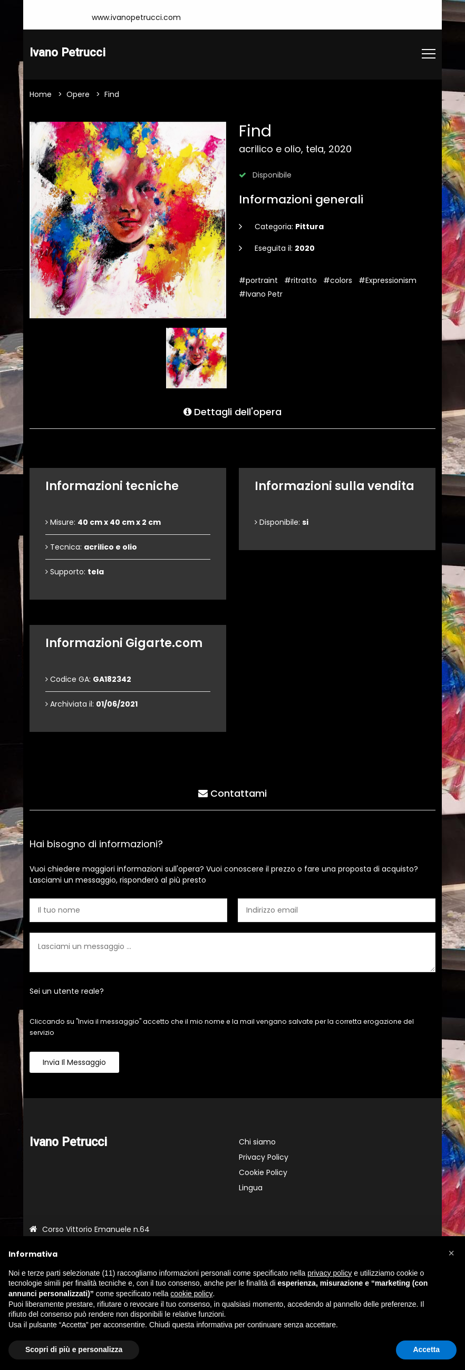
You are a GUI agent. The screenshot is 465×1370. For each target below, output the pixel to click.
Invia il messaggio (74, 1063)
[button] (451, 1253)
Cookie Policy (263, 1173)
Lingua (251, 1188)
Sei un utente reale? (67, 991)
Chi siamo (257, 1142)
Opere (78, 95)
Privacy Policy (263, 1157)
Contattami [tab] (232, 792)
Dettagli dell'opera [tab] (232, 411)
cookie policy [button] (191, 1293)
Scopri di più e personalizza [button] (73, 1349)
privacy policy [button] (329, 1273)
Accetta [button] (426, 1349)
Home (41, 95)
